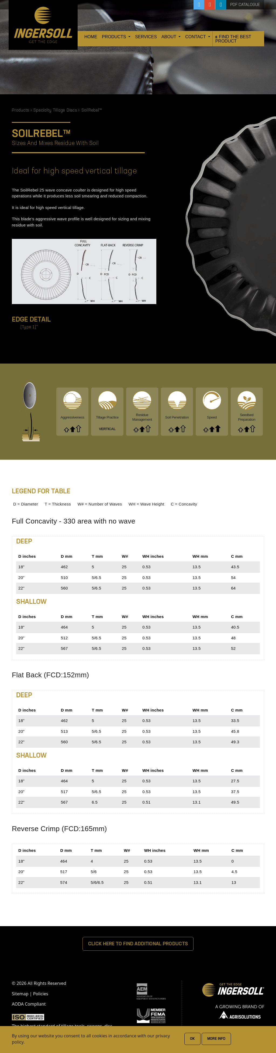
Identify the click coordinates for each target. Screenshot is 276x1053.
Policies (40, 994)
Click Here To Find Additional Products (138, 944)
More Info (216, 1039)
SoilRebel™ (91, 111)
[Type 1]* (29, 327)
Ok (192, 1039)
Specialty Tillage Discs (55, 111)
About (169, 36)
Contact (196, 36)
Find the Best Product (233, 38)
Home (90, 36)
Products (114, 36)
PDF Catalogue (245, 5)
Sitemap (20, 994)
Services (146, 36)
